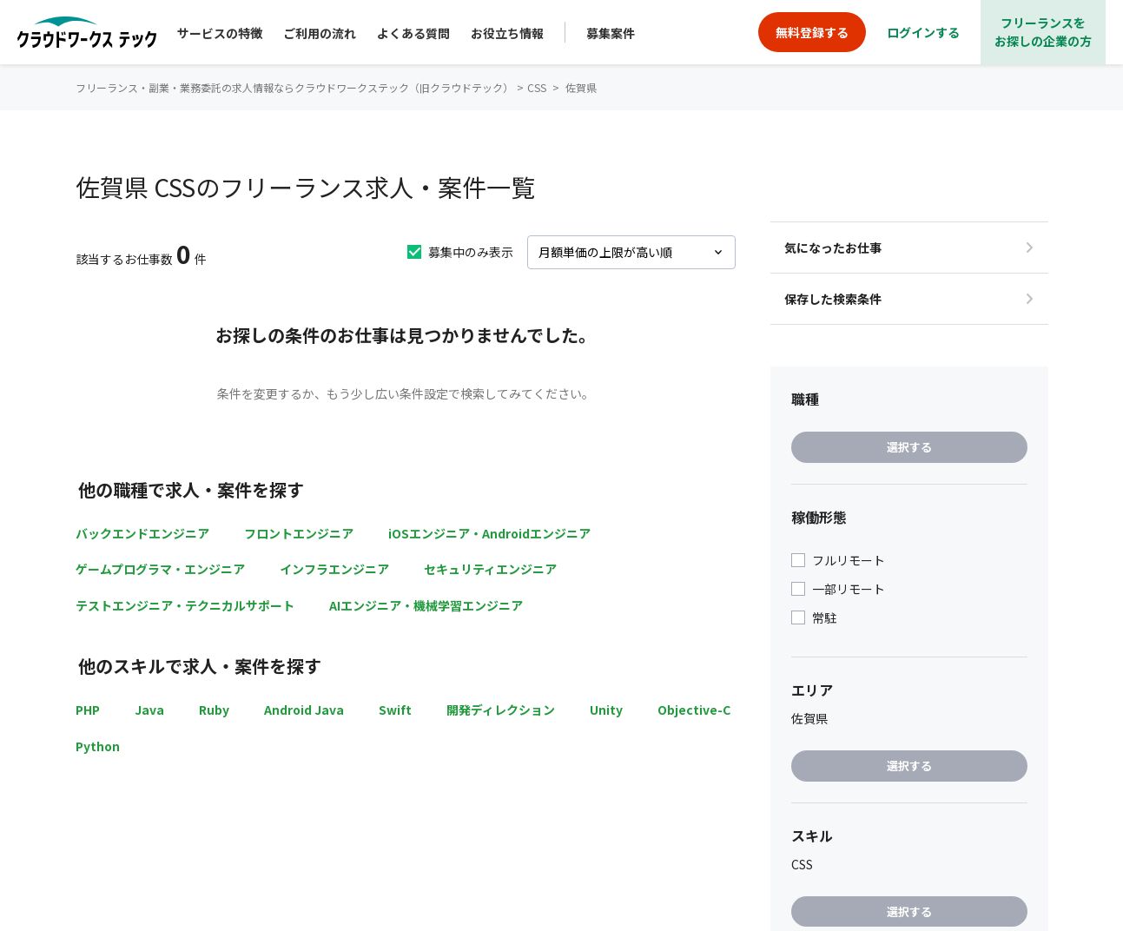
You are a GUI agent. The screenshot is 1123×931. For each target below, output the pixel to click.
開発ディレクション (500, 709)
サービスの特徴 (219, 33)
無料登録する (812, 32)
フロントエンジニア (298, 533)
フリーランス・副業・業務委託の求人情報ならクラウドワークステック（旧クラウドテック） (294, 87)
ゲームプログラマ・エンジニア (160, 569)
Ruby (214, 709)
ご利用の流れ (319, 33)
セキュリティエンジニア (490, 569)
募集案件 (610, 33)
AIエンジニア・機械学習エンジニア (426, 605)
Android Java (304, 709)
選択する (909, 447)
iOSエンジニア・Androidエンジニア (489, 533)
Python (98, 746)
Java (149, 709)
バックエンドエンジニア (142, 533)
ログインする (923, 32)
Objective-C (693, 709)
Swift (395, 709)
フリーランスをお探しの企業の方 (1043, 32)
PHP (88, 709)
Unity (606, 709)
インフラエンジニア (334, 569)
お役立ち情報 (507, 33)
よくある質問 (413, 33)
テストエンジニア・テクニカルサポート (185, 605)
